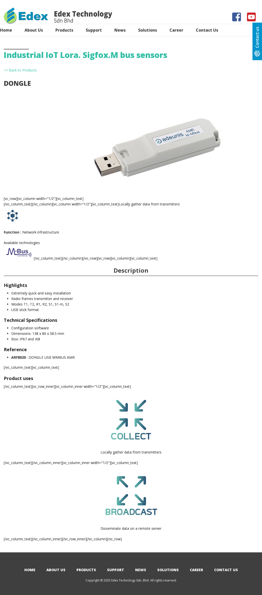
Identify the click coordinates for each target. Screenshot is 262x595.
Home (29, 569)
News (140, 569)
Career (196, 569)
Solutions (168, 569)
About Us (55, 569)
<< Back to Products (20, 70)
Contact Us (226, 569)
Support (115, 569)
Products (86, 569)
